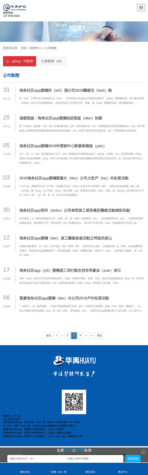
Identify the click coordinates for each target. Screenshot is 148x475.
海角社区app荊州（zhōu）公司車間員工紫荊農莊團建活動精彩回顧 (74, 210)
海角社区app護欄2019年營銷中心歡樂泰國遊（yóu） (63, 146)
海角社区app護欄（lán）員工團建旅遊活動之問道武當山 (65, 238)
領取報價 (133, 458)
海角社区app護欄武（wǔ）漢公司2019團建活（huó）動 (65, 90)
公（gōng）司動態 (19, 61)
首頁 (24, 48)
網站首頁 (25, 468)
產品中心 (123, 468)
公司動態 (50, 48)
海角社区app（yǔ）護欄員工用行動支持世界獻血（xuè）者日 (70, 270)
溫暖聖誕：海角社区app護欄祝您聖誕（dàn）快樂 (60, 118)
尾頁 (99, 335)
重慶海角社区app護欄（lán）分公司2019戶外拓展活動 (64, 298)
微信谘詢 (90, 468)
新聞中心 (36, 48)
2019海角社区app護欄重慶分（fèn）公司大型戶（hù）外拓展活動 (73, 178)
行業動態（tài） (52, 61)
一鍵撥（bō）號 (57, 468)
